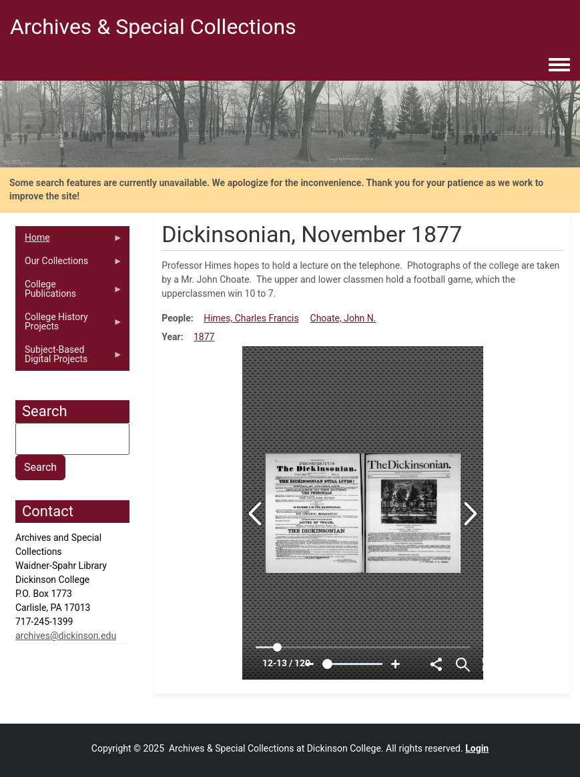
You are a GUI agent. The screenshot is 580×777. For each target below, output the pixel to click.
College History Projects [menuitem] (69, 324)
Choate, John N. (343, 318)
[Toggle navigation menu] (559, 65)
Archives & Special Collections (153, 26)
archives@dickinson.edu (65, 635)
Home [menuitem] (69, 240)
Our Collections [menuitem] (69, 264)
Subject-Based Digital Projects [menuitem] (69, 357)
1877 (204, 336)
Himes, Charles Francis (251, 318)
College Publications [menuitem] (69, 292)
